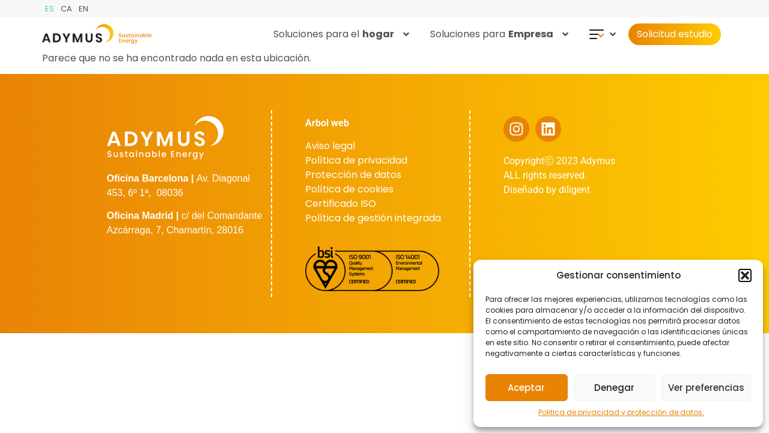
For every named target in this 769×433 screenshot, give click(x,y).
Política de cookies (349, 189)
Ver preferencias (706, 387)
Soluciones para (499, 34)
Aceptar (526, 387)
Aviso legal (330, 146)
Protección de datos (353, 175)
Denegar (614, 387)
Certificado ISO (340, 203)
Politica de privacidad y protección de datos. (621, 412)
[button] (745, 275)
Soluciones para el (341, 34)
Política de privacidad (356, 160)
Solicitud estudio (675, 34)
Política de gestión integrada (373, 218)
